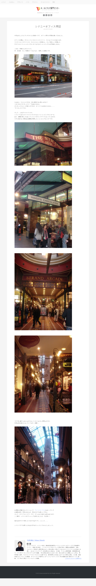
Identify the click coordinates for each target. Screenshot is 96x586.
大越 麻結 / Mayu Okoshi (36, 540)
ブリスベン (35, 2)
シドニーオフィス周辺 (48, 26)
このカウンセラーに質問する (73, 558)
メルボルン (12, 2)
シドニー (3, 2)
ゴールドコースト (45, 2)
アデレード (20, 2)
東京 (54, 2)
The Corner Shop (40, 510)
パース (27, 2)
